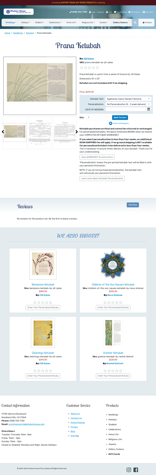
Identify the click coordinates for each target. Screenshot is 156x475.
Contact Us (76, 418)
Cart (109, 12)
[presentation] (2, 131)
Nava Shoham (115, 295)
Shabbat (112, 424)
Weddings (113, 414)
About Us (75, 414)
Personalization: (96, 104)
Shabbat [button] (38, 22)
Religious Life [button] (87, 22)
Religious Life (115, 439)
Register (101, 12)
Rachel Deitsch (115, 363)
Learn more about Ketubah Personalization (102, 178)
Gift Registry (134, 12)
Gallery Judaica (116, 449)
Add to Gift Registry (121, 123)
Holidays (112, 419)
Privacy (74, 427)
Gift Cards (148, 12)
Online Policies (78, 422)
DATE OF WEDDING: (94, 109)
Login (92, 12)
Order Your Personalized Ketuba (42, 307)
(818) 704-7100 (79, 12)
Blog (73, 431)
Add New (132, 205)
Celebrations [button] (54, 22)
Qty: (82, 117)
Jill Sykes (89, 58)
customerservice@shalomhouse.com (27, 424)
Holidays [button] (24, 22)
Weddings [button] (10, 22)
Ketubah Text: (97, 99)
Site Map (75, 436)
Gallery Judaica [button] (120, 22)
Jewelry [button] (103, 22)
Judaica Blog (120, 12)
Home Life (113, 434)
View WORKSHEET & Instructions (97, 157)
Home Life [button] (71, 22)
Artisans (147, 22)
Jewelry (112, 444)
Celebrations (114, 429)
